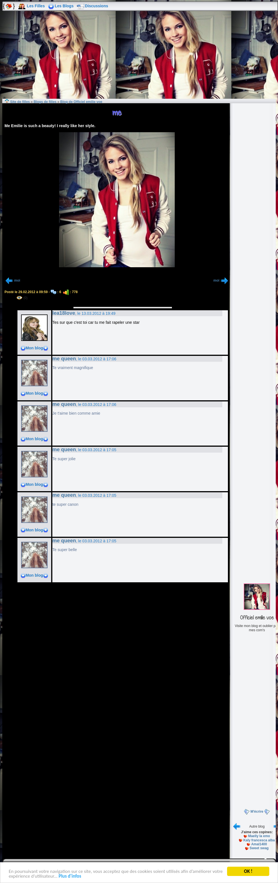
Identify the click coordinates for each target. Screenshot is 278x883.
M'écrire (257, 812)
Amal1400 (259, 844)
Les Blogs (64, 6)
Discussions (96, 6)
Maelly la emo (259, 836)
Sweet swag (259, 848)
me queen (64, 358)
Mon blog (34, 348)
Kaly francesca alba (259, 840)
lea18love (63, 313)
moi (17, 280)
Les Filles (36, 6)
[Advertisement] (139, 58)
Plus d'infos (70, 877)
